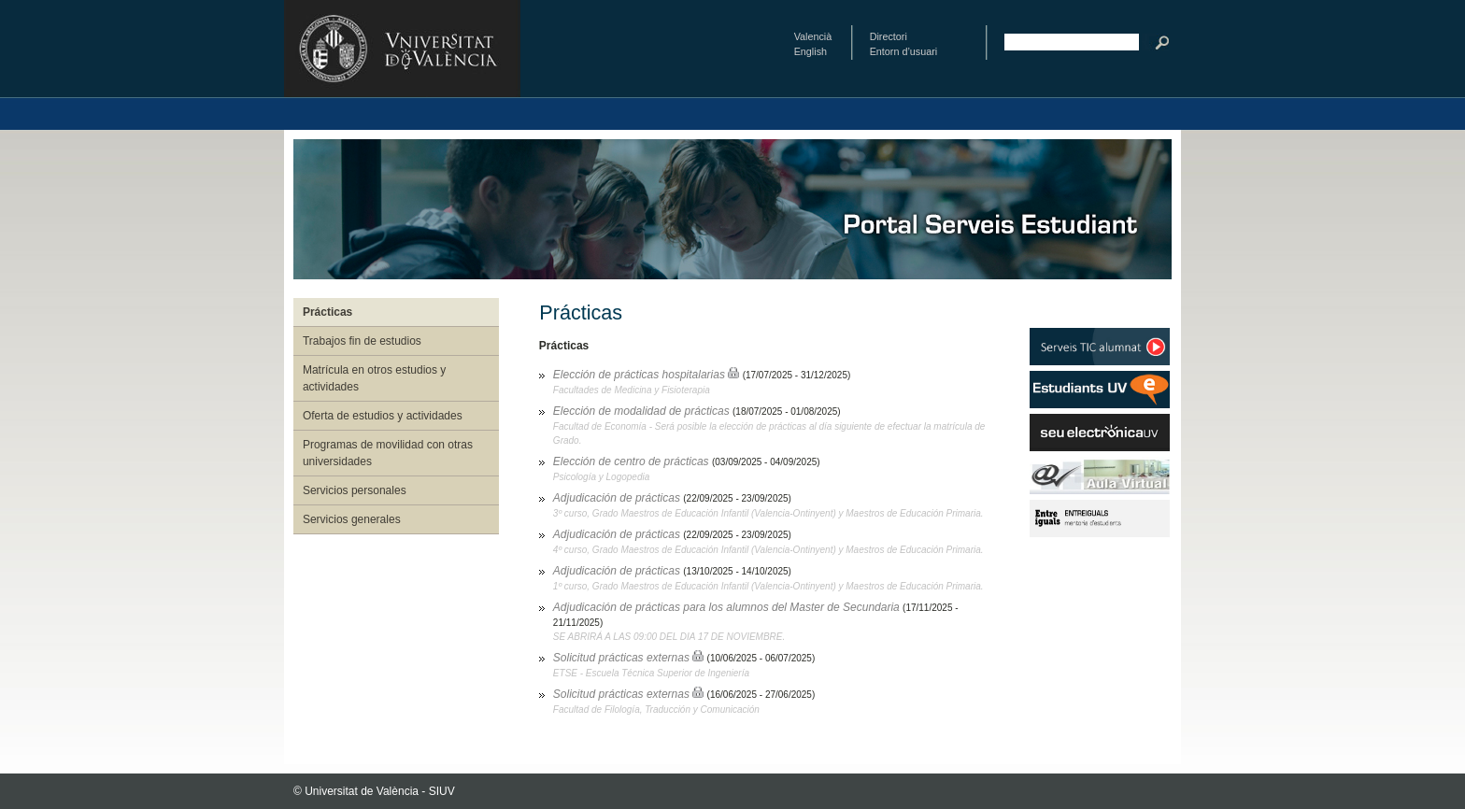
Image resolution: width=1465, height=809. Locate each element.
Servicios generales (352, 519)
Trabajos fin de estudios (362, 341)
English (810, 51)
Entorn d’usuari (904, 51)
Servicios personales (354, 490)
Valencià (813, 36)
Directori (888, 36)
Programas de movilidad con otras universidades (388, 453)
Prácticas (327, 312)
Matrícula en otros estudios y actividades (374, 378)
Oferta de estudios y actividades (382, 415)
